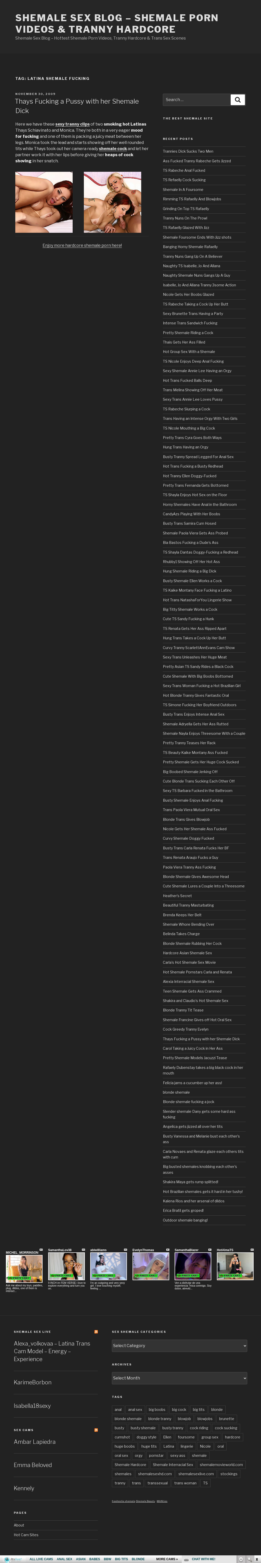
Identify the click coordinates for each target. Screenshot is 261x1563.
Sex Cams (24, 1430)
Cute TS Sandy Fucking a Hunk (188, 619)
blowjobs (205, 1419)
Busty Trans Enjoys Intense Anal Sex (194, 714)
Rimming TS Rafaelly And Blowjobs (192, 199)
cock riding (199, 1428)
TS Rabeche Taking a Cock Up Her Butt (195, 304)
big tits (199, 1409)
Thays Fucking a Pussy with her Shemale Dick (201, 1039)
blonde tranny (159, 1419)
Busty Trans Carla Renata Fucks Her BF (196, 848)
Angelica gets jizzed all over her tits (193, 1126)
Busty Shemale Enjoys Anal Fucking (193, 800)
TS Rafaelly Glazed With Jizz (186, 227)
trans (136, 1483)
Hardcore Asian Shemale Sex (187, 953)
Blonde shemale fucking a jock (188, 1102)
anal (118, 1409)
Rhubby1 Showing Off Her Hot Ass (191, 561)
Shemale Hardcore (130, 1464)
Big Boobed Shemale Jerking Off (190, 772)
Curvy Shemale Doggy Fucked (188, 838)
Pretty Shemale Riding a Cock (188, 333)
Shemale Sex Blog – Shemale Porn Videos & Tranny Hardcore (117, 23)
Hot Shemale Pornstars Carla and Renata (197, 972)
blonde (217, 1409)
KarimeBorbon (32, 1382)
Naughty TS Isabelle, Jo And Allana (191, 266)
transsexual (158, 1483)
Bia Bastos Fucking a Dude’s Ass (190, 542)
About (19, 1525)
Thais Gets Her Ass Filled (184, 342)
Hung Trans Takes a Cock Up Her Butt (194, 638)
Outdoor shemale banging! (185, 1220)
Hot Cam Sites (26, 1535)
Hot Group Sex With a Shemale (189, 351)
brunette (226, 1419)
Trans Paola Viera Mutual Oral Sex (191, 810)
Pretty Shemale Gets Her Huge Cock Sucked (201, 762)
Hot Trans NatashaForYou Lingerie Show (197, 600)
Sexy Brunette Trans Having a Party (193, 313)
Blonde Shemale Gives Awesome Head (196, 876)
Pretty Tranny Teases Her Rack (189, 743)
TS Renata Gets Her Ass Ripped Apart (195, 628)
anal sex (135, 1409)
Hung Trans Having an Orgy (185, 447)
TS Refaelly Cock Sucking (184, 180)
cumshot (122, 1437)
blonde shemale (176, 1092)
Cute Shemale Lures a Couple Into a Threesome (204, 886)
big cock (179, 1409)
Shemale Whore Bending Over (188, 924)
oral (220, 1446)
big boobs (157, 1409)
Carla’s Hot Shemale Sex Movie (189, 962)
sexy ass (177, 1455)
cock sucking (226, 1428)
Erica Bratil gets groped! (183, 1210)
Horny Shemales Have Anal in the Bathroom (200, 504)
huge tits (149, 1446)
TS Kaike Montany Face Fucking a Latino (197, 590)
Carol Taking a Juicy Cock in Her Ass (193, 1048)
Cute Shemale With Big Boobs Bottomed (198, 676)
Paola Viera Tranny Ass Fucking (189, 867)
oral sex (121, 1455)
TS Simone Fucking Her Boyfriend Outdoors (200, 705)
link (256, 1483)
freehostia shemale (123, 1501)
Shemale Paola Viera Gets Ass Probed (195, 533)
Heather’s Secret (177, 896)
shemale (199, 1455)
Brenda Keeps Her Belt (182, 915)
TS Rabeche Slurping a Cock (186, 409)
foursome (186, 1437)
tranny (120, 1483)
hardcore (232, 1437)
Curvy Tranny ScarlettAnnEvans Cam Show (199, 647)
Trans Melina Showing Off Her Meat (193, 390)
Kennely (24, 1488)
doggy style (146, 1437)
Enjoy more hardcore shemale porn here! (82, 245)
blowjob (184, 1419)
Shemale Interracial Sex (173, 1464)
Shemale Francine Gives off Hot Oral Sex (197, 1020)
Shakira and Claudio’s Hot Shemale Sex (195, 1000)
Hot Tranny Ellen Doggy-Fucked (189, 476)
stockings (229, 1474)
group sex (209, 1437)
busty (119, 1428)
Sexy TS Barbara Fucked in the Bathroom (197, 790)
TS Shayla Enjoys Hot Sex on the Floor (195, 495)
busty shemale (143, 1428)
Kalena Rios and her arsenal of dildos (194, 1201)
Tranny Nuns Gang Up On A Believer (193, 256)
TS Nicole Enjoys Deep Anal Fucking (193, 361)
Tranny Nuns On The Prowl (185, 218)
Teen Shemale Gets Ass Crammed (192, 991)
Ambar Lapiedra (35, 1441)
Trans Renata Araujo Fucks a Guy (190, 857)
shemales (123, 1474)
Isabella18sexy (32, 1405)
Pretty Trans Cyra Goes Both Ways (192, 437)
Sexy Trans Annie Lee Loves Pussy (193, 399)
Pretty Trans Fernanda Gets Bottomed (195, 485)
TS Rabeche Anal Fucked (184, 170)
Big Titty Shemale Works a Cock (190, 609)
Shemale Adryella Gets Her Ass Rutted (195, 724)
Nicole (205, 1446)
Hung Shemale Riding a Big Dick (189, 571)
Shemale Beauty (145, 1501)
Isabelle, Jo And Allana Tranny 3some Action (199, 285)
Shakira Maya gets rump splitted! (190, 1182)
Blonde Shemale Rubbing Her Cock (192, 943)
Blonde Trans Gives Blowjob (186, 819)
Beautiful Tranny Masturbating (188, 905)
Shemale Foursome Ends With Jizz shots (197, 237)
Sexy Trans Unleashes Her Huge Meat (195, 657)
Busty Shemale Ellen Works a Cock (192, 581)
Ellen (167, 1437)
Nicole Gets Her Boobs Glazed (188, 294)
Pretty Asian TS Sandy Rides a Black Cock (198, 666)
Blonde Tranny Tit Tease (183, 1010)
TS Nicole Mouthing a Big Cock (189, 428)
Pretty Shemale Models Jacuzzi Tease (195, 1058)
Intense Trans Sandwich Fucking (190, 323)
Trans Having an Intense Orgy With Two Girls (200, 418)
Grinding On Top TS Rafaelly (186, 208)
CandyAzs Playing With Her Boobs (191, 514)
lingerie (187, 1446)
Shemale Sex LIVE (32, 1332)
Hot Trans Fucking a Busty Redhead (193, 466)
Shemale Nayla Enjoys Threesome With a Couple (204, 733)
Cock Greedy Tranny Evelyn (185, 1029)
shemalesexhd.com (155, 1474)
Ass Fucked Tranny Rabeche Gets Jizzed (197, 161)
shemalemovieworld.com (221, 1464)
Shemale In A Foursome (183, 189)
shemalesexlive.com (196, 1474)
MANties (162, 1501)
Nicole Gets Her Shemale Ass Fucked (195, 829)
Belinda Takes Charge (181, 934)
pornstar (156, 1455)
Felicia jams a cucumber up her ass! (192, 1083)
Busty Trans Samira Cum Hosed (189, 523)
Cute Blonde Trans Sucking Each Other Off (199, 781)
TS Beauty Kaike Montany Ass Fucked (195, 752)
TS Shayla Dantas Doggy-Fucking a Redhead (200, 552)
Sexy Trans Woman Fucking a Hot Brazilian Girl (202, 685)
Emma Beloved (33, 1465)
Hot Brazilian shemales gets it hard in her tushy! (203, 1191)
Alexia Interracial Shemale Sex (188, 981)
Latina (168, 1446)
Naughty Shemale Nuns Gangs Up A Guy (196, 275)
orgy (138, 1455)
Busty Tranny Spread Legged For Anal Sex (198, 457)
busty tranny (172, 1428)
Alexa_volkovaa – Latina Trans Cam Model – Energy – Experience (52, 1351)
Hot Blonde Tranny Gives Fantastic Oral (196, 695)
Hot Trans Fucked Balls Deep (187, 380)
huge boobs (125, 1446)
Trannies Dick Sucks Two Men (188, 151)
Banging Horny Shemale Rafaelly (190, 247)
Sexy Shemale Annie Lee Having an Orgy (197, 371)
